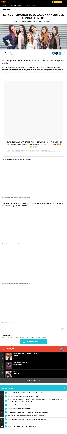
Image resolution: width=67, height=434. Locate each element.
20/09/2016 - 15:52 (8, 54)
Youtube (5, 337)
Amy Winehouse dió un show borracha (19, 408)
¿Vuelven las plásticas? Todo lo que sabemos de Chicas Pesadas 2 (27, 419)
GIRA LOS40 (27, 5)
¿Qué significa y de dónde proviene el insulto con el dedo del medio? (28, 412)
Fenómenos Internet (29, 337)
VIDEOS (20, 5)
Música (40, 337)
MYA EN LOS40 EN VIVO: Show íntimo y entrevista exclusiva (26, 415)
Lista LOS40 (4, 5)
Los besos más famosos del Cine (17, 405)
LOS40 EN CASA (36, 5)
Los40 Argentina (7, 53)
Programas (12, 5)
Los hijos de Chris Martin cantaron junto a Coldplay (23, 396)
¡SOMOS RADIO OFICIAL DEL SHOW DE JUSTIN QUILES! (25, 393)
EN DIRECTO (58, 2)
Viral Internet (15, 337)
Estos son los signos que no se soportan (19, 423)
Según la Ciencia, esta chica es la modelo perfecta (23, 426)
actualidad (6, 9)
